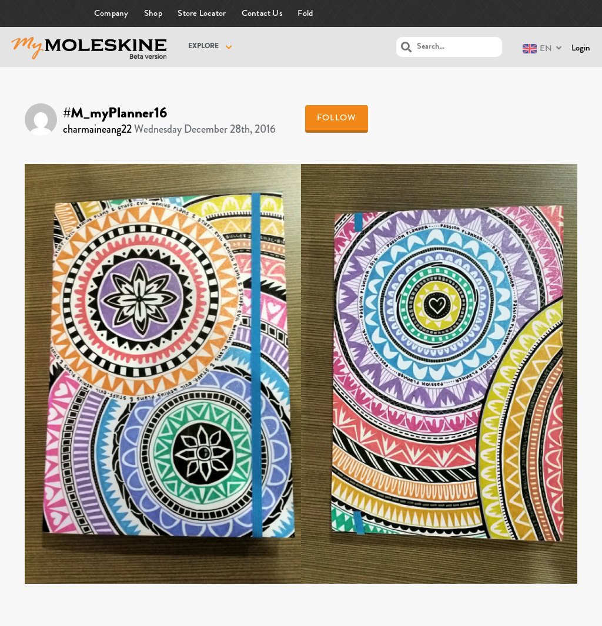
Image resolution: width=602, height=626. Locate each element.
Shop (153, 13)
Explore (203, 47)
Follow (336, 118)
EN (537, 48)
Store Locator (202, 13)
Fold (305, 13)
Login (580, 47)
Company (111, 13)
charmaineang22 (97, 129)
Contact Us (262, 13)
